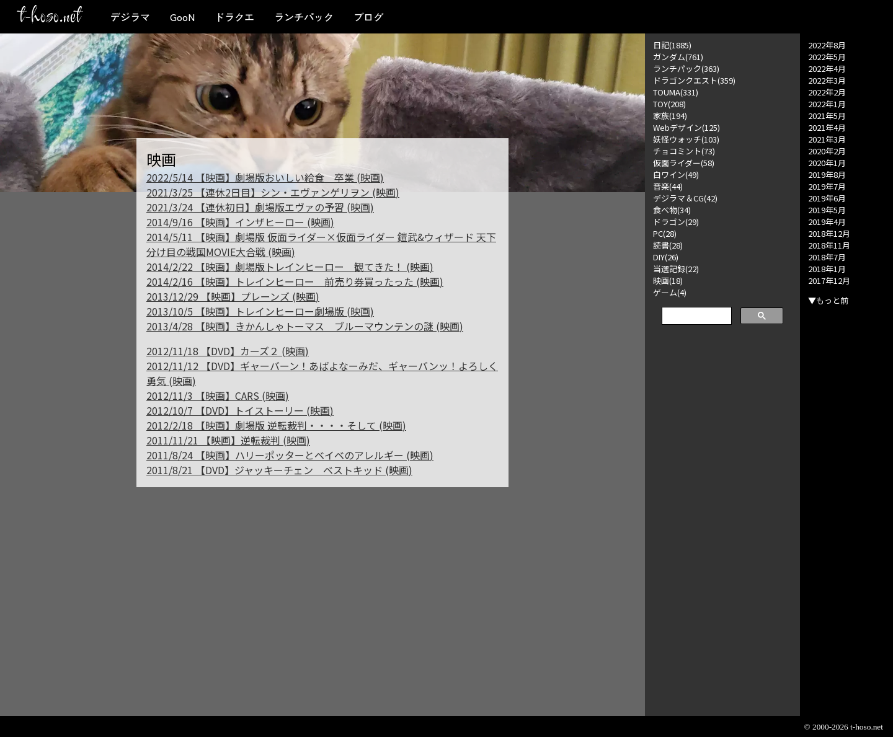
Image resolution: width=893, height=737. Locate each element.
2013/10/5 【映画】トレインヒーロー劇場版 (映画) (260, 311)
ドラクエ (234, 16)
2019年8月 (827, 174)
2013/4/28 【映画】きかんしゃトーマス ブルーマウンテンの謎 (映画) (304, 326)
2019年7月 (827, 186)
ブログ (368, 16)
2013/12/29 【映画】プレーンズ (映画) (232, 296)
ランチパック (304, 16)
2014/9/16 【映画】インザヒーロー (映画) (240, 221)
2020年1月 (827, 163)
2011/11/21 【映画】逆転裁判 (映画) (228, 440)
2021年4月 (827, 127)
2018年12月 (829, 233)
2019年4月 (827, 221)
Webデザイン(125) (686, 127)
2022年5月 (827, 57)
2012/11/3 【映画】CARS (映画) (217, 395)
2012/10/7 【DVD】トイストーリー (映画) (240, 410)
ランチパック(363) (686, 68)
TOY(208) (669, 104)
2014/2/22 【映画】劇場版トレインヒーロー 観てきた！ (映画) (289, 266)
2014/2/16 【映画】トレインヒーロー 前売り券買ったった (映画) (294, 281)
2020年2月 (827, 151)
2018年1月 (827, 269)
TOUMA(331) (675, 92)
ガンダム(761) (678, 57)
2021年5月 (827, 115)
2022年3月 (827, 80)
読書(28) (668, 245)
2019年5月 (827, 210)
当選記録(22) (676, 269)
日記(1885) (672, 45)
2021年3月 (827, 139)
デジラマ (130, 16)
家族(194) (670, 115)
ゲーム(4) (669, 292)
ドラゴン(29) (676, 221)
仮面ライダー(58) (683, 163)
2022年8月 (827, 45)
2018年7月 (827, 257)
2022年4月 (827, 68)
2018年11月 (829, 245)
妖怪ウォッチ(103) (686, 139)
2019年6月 (827, 198)
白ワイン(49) (676, 174)
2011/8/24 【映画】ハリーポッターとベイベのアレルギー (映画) (289, 455)
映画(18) (668, 280)
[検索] (695, 316)
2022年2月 (827, 92)
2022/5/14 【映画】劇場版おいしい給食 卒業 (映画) (265, 177)
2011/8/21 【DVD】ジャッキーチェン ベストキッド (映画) (279, 469)
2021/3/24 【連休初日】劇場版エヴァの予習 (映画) (260, 207)
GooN (182, 16)
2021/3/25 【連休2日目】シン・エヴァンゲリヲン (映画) (272, 192)
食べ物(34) (672, 210)
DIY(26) (665, 257)
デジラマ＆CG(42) (685, 198)
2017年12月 (829, 280)
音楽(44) (668, 186)
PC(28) (665, 233)
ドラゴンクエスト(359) (694, 80)
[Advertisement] (722, 522)
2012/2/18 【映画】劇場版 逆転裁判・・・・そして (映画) (276, 425)
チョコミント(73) (684, 151)
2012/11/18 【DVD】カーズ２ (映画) (227, 350)
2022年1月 (827, 104)
